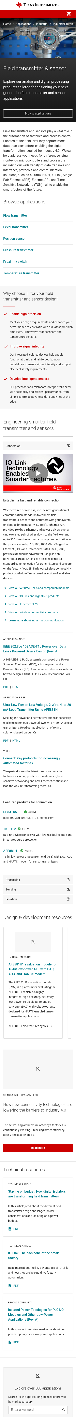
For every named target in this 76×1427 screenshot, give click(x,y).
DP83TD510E (12, 812)
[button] (7, 14)
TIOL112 (9, 829)
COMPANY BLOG (29, 1095)
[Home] (37, 5)
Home (7, 24)
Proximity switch (15, 262)
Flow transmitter (15, 215)
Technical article (38, 1207)
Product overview (38, 1323)
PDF (6, 687)
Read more (38, 1147)
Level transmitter (15, 227)
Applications (23, 24)
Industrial (42, 24)
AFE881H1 (11, 851)
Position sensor (14, 239)
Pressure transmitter (18, 250)
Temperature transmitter (21, 273)
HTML (16, 687)
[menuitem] (34, 14)
